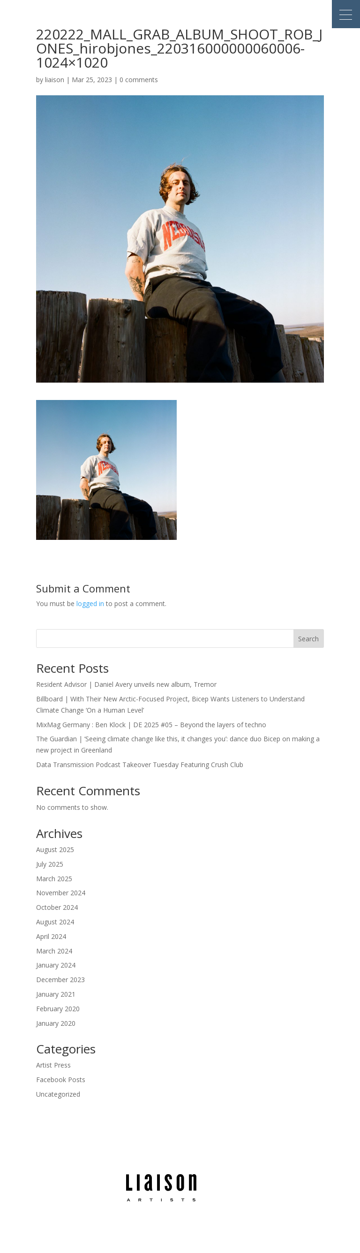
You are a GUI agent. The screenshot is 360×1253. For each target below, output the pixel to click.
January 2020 (55, 1023)
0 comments (139, 79)
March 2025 (54, 878)
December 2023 (60, 979)
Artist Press (53, 1065)
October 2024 (57, 907)
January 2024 (55, 965)
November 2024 (60, 892)
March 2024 (54, 950)
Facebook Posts (60, 1079)
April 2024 (51, 936)
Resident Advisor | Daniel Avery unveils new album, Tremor (126, 684)
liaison (54, 79)
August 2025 (55, 849)
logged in (90, 603)
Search (308, 638)
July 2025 (49, 864)
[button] (346, 14)
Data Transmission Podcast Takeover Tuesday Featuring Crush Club (139, 764)
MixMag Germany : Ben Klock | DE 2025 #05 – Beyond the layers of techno (151, 724)
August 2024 (55, 921)
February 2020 (58, 1008)
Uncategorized (58, 1094)
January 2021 (55, 994)
